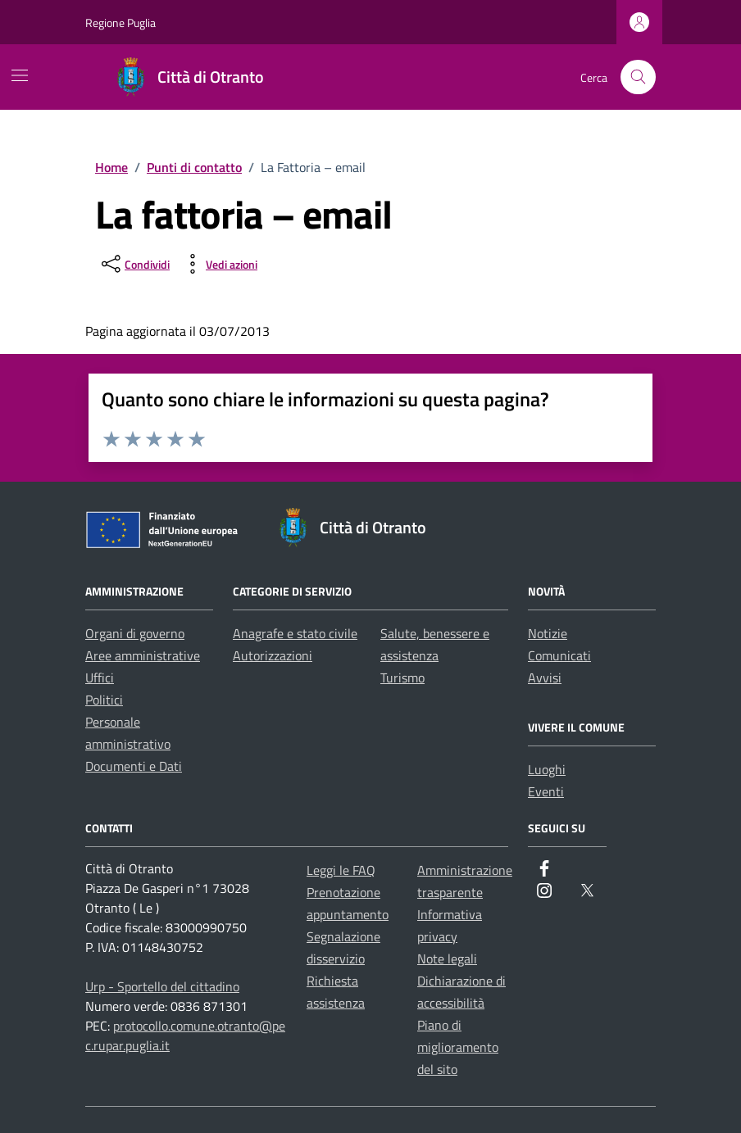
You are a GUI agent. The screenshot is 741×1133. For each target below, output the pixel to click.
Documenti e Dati (133, 766)
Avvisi (544, 677)
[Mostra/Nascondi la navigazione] (20, 75)
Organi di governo (134, 633)
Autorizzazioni (272, 655)
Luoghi (547, 769)
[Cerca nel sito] (638, 77)
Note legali (447, 958)
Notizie (547, 633)
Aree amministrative (142, 655)
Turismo (402, 677)
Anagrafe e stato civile (295, 633)
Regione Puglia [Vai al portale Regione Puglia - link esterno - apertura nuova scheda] (120, 22)
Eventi (546, 791)
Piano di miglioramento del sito (457, 1047)
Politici (104, 699)
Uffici (99, 677)
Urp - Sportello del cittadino (162, 986)
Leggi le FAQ (341, 870)
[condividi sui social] (134, 264)
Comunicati (559, 655)
